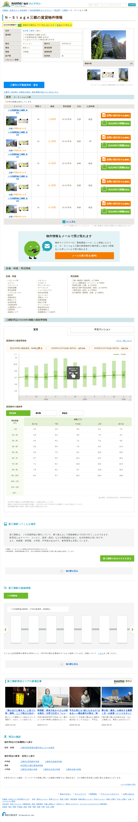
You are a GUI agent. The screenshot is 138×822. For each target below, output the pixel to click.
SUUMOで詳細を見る (116, 123)
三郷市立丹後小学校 (28, 769)
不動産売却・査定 (28, 804)
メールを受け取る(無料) (84, 255)
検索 (133, 5)
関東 (14, 806)
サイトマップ (80, 794)
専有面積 (12, 413)
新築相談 (39, 804)
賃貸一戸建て (64, 799)
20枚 (10, 150)
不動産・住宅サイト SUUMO (14, 10)
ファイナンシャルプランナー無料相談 (93, 804)
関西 (34, 806)
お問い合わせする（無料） (116, 115)
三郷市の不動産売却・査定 (24, 85)
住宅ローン (61, 804)
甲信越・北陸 (22, 806)
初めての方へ (65, 794)
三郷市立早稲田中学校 (29, 762)
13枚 (10, 128)
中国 (43, 806)
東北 (10, 806)
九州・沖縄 (50, 806)
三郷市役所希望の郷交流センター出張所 (37, 748)
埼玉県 (57, 10)
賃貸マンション (42, 799)
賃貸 (58, 25)
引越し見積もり (49, 804)
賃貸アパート (54, 799)
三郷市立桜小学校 (73, 769)
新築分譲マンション (85, 799)
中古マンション (99, 799)
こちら (101, 653)
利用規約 (93, 794)
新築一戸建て (111, 799)
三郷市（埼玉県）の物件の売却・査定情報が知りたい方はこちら (31, 92)
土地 (129, 799)
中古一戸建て (122, 799)
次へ (132, 629)
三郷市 (65, 10)
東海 (29, 806)
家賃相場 (74, 799)
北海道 (4, 806)
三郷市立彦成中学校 (53, 762)
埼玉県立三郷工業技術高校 (31, 765)
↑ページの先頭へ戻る (128, 784)
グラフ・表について (124, 341)
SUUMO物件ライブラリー (41, 10)
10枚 (10, 172)
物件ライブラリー (72, 804)
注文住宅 (5, 804)
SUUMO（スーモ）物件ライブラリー (22, 4)
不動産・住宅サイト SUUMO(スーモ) (15, 799)
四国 (38, 806)
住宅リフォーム (15, 804)
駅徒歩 (64, 413)
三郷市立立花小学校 (51, 769)
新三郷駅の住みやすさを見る (117, 558)
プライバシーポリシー (110, 794)
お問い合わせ (128, 794)
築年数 (38, 413)
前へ (6, 629)
